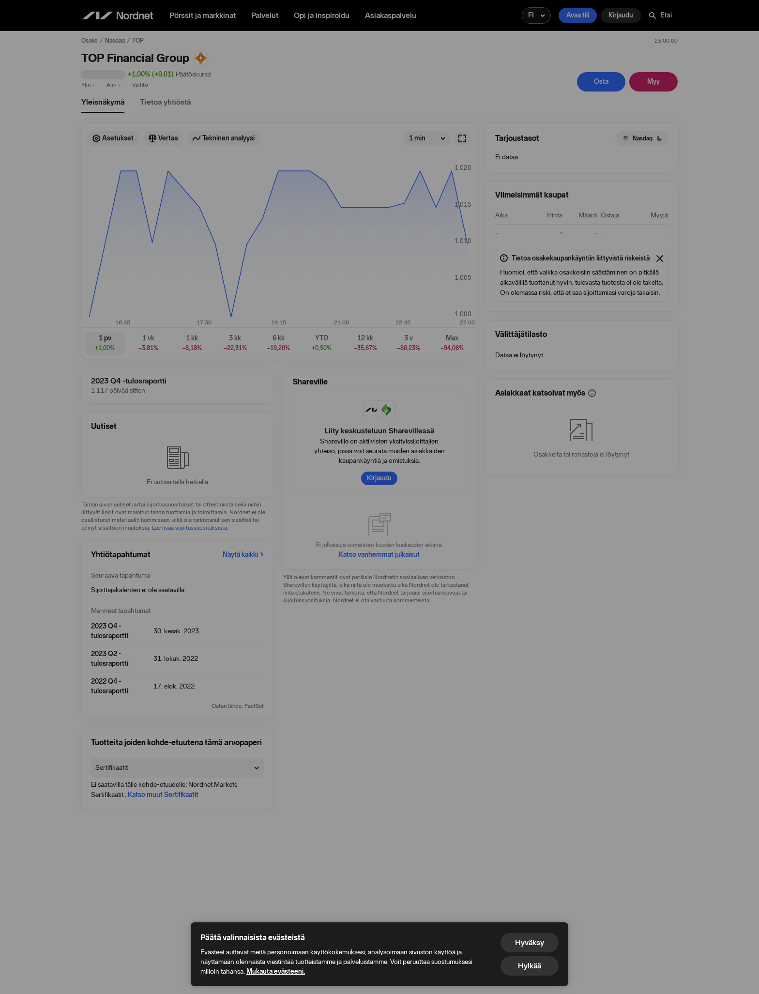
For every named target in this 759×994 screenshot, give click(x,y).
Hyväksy (529, 942)
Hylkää (529, 965)
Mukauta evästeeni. (275, 971)
